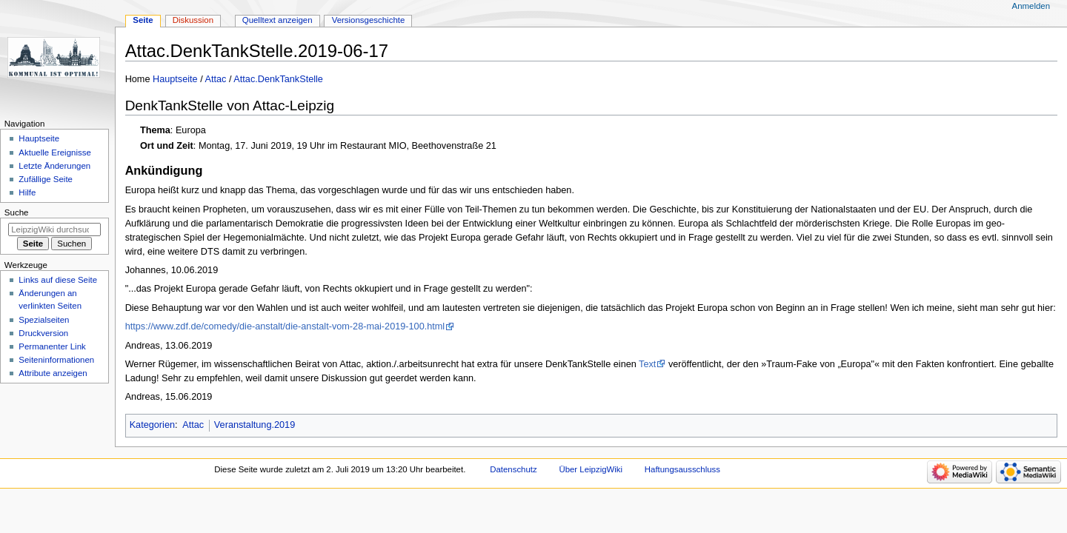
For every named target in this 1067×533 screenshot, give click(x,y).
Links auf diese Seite (58, 279)
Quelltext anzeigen (277, 20)
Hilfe (27, 192)
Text (647, 364)
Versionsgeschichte (368, 20)
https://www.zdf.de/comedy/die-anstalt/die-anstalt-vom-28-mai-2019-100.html (285, 326)
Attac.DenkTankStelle (278, 79)
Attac (216, 79)
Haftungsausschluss (682, 469)
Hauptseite (175, 79)
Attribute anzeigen (53, 373)
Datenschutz (513, 469)
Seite (143, 20)
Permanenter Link (52, 346)
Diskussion (193, 20)
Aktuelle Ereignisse (54, 152)
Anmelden (1031, 5)
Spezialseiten (44, 319)
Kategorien (152, 425)
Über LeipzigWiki (590, 469)
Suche (16, 212)
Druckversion (43, 333)
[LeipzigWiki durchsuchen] (54, 229)
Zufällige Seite (46, 179)
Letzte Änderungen (54, 165)
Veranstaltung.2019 (254, 425)
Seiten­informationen (56, 359)
